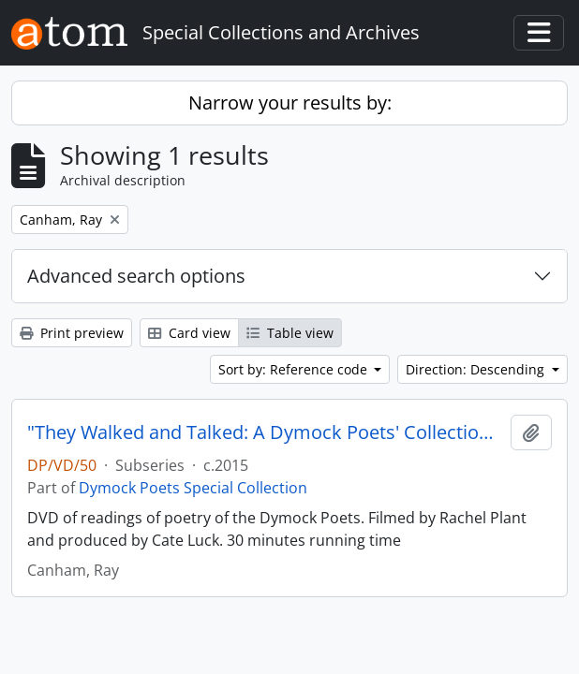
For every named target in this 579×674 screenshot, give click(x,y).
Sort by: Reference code (294, 369)
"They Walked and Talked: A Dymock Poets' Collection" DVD (265, 432)
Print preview (72, 333)
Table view (290, 333)
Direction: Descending (477, 369)
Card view (189, 333)
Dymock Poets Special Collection (193, 487)
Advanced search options (136, 275)
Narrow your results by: (290, 102)
